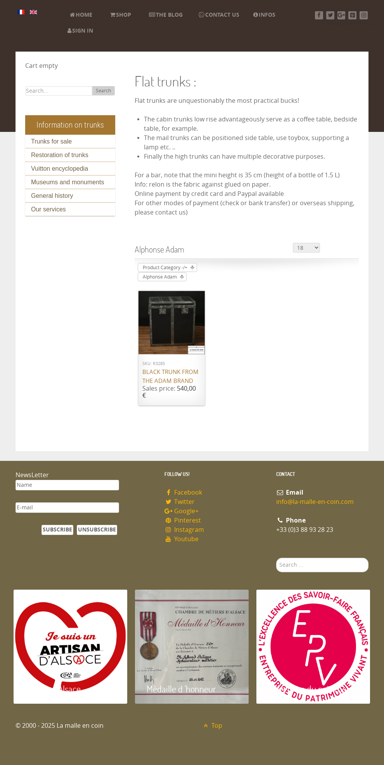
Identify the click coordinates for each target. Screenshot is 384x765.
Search (103, 90)
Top (212, 725)
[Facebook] (319, 15)
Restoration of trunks (59, 155)
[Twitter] (330, 15)
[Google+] (341, 15)
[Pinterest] (352, 15)
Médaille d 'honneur (181, 689)
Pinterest (182, 520)
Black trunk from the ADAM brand (170, 376)
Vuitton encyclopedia (59, 168)
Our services (48, 209)
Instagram (184, 529)
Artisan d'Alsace (53, 689)
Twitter (179, 501)
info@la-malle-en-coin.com (315, 501)
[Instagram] (364, 15)
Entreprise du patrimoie (310, 689)
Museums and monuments (67, 182)
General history (52, 195)
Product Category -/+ (165, 267)
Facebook (183, 492)
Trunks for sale (51, 141)
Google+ (181, 511)
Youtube (181, 539)
